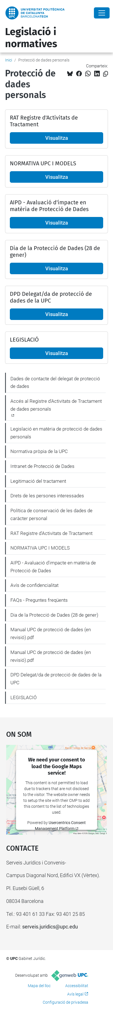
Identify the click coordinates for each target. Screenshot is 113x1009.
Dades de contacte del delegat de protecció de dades (55, 382)
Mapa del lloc (39, 985)
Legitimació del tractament (38, 481)
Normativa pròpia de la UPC (39, 451)
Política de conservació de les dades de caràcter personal (51, 514)
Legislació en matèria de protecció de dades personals (56, 433)
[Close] (102, 13)
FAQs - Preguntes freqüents (39, 600)
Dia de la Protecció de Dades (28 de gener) (54, 615)
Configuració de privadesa (65, 1002)
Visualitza (56, 138)
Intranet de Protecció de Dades (42, 466)
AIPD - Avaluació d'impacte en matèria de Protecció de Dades (53, 566)
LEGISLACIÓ (23, 697)
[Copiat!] (105, 74)
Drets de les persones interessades (47, 495)
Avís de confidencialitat (34, 585)
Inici (8, 60)
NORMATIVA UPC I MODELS (40, 548)
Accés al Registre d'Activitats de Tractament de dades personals (56, 405)
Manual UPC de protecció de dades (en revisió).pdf (50, 633)
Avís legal (75, 994)
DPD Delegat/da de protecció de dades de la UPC (55, 678)
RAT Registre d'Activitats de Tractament (51, 533)
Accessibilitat (76, 985)
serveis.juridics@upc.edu (50, 927)
